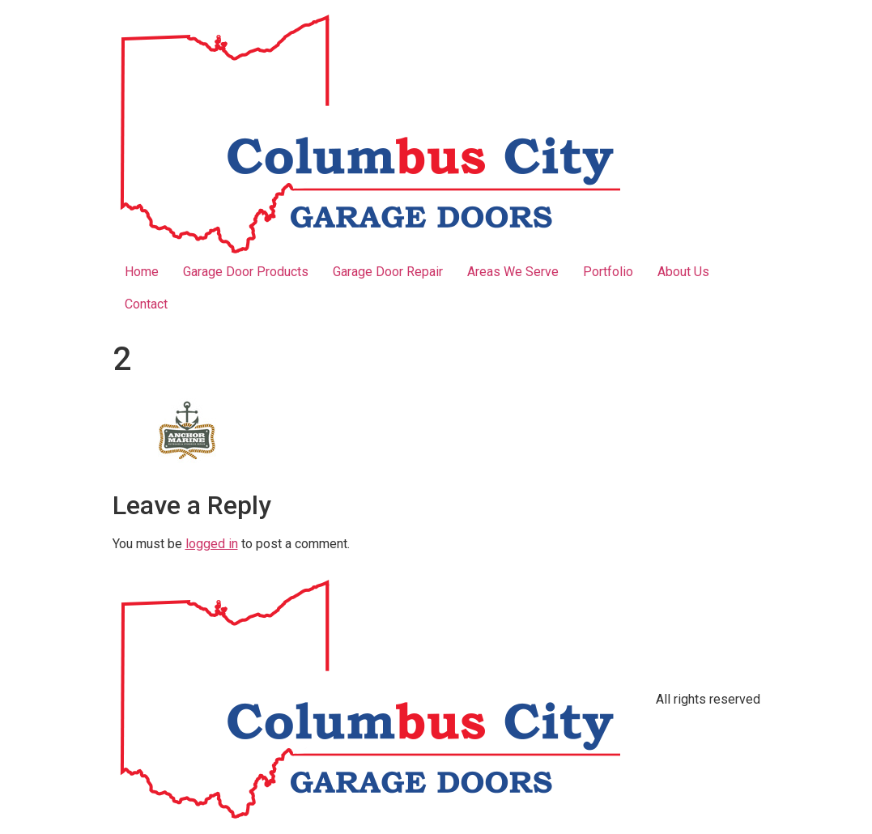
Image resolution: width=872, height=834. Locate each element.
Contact (146, 304)
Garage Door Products (245, 271)
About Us (683, 271)
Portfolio (608, 271)
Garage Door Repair (388, 271)
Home (142, 271)
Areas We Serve (513, 271)
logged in (211, 543)
